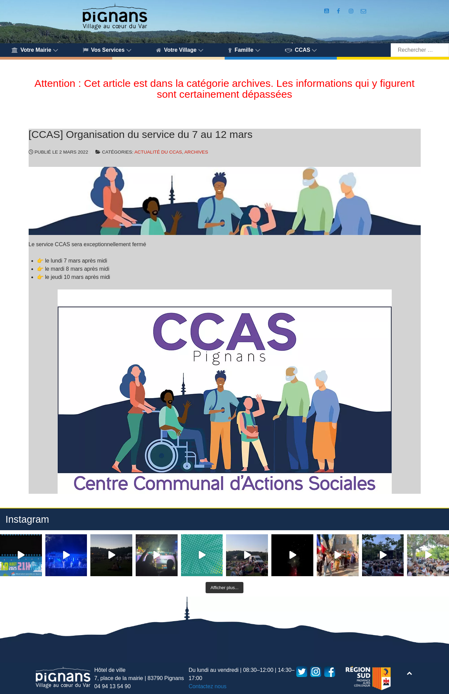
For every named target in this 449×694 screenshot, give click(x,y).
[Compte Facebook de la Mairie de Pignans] (339, 11)
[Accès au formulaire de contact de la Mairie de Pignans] (363, 11)
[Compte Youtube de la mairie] (327, 11)
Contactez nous (207, 686)
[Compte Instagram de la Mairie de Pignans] (351, 11)
